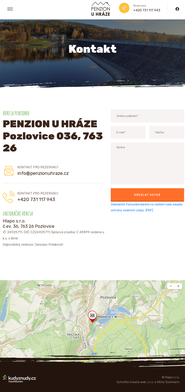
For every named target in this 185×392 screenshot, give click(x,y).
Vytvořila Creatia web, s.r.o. (135, 382)
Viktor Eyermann (168, 382)
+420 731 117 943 (146, 10)
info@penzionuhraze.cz (43, 173)
